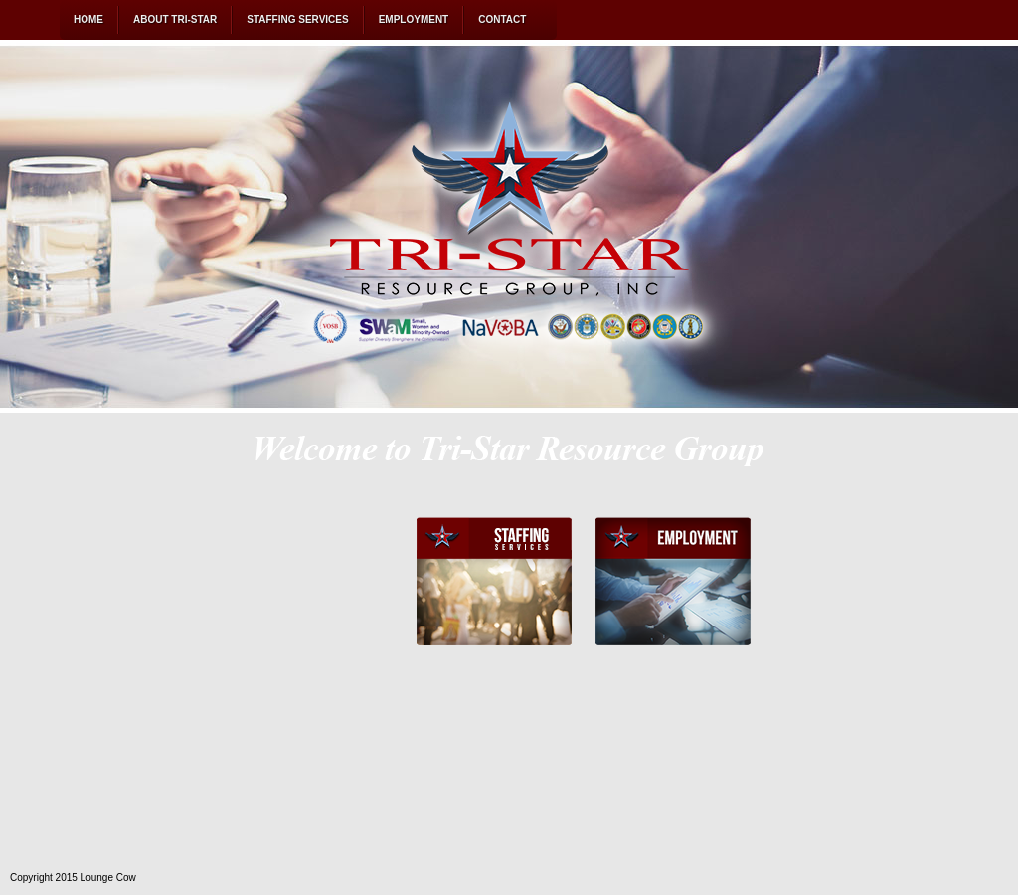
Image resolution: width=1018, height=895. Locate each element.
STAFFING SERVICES (297, 19)
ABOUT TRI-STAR (175, 19)
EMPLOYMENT (414, 19)
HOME (88, 19)
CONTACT (502, 19)
